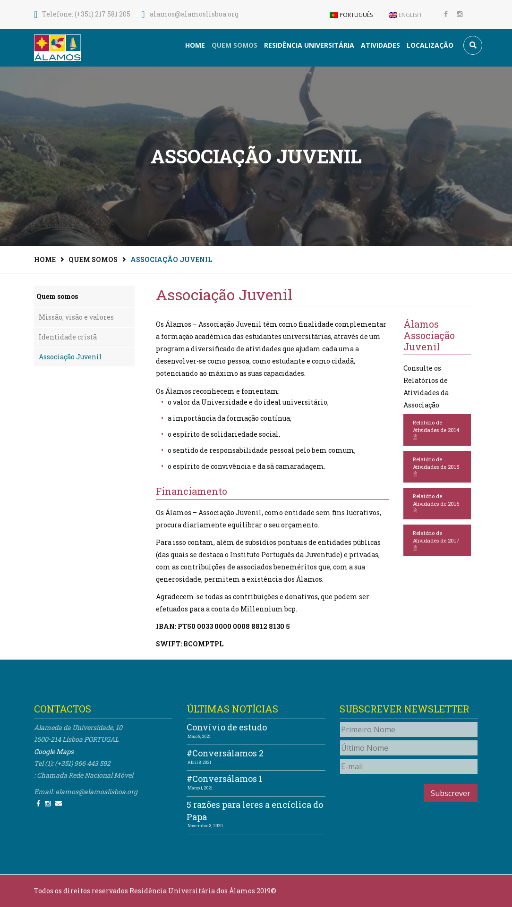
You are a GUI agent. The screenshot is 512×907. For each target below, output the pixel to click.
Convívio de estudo (227, 727)
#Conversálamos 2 (225, 753)
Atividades (380, 45)
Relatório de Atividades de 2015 (436, 467)
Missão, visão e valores (76, 317)
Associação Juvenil (70, 356)
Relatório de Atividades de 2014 (436, 430)
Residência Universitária (309, 45)
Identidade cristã (68, 336)
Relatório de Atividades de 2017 (436, 540)
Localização (430, 45)
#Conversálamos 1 (225, 778)
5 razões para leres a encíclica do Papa (255, 810)
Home (195, 45)
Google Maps (54, 751)
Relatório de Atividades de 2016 (436, 503)
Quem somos (234, 45)
